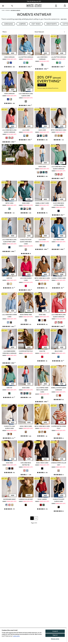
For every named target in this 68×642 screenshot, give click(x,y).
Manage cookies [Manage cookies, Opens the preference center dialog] (55, 639)
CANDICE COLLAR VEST (26, 499)
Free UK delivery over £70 (34, 1)
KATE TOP (9, 278)
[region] (33, 635)
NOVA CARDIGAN (9, 57)
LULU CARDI (25, 130)
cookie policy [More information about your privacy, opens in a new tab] (16, 636)
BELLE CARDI (58, 351)
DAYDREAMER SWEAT (9, 499)
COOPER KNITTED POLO (26, 351)
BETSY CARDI (9, 203)
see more (64, 19)
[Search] (12, 5)
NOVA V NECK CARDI (26, 426)
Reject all (55, 635)
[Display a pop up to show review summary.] (32, 67)
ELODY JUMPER (42, 499)
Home (3, 10)
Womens (8, 10)
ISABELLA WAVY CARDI (42, 203)
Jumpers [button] (22, 24)
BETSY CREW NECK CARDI (58, 130)
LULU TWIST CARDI (58, 239)
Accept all (55, 631)
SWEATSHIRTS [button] (51, 24)
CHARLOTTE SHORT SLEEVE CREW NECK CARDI (26, 242)
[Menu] (3, 6)
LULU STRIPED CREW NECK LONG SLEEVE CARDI (42, 390)
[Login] (56, 5)
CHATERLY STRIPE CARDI (58, 278)
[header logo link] (34, 5)
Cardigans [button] (8, 24)
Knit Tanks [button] (36, 24)
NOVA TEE (42, 351)
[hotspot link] (50, 81)
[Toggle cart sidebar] (65, 5)
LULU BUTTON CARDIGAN (25, 57)
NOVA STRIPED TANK (26, 314)
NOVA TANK (42, 314)
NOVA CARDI (42, 130)
